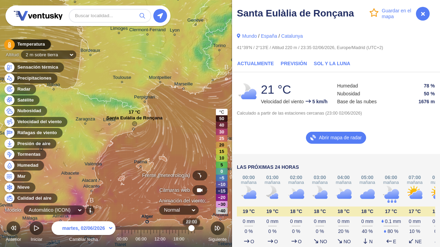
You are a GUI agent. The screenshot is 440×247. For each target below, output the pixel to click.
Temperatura (27, 44)
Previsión (294, 63)
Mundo (249, 36)
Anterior (13, 232)
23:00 (194, 239)
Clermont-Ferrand (147, 30)
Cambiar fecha (84, 232)
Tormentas (25, 155)
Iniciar (36, 232)
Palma (140, 162)
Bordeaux (90, 51)
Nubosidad (25, 111)
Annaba (220, 215)
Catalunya (292, 36)
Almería (60, 217)
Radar (20, 89)
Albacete (70, 174)
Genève (195, 21)
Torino (219, 46)
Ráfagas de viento (33, 133)
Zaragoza (85, 120)
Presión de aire (30, 144)
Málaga (29, 219)
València (93, 164)
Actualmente (255, 63)
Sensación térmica (33, 67)
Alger (147, 218)
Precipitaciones (30, 78)
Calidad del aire (30, 198)
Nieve (19, 187)
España (269, 36)
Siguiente (217, 232)
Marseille (183, 85)
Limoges (119, 29)
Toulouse (122, 78)
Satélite (21, 100)
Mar (17, 176)
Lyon (175, 31)
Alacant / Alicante (91, 184)
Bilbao (53, 85)
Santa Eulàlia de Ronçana (134, 119)
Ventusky (37, 15)
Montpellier (160, 78)
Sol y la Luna (332, 63)
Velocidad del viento (35, 122)
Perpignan (144, 98)
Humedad (23, 165)
